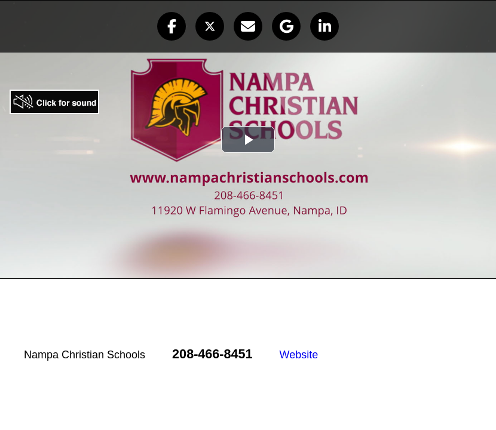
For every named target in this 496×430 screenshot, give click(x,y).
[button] (171, 26)
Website (299, 355)
